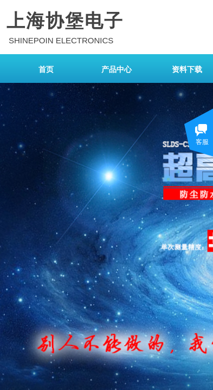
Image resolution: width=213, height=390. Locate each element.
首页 (46, 70)
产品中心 (116, 70)
